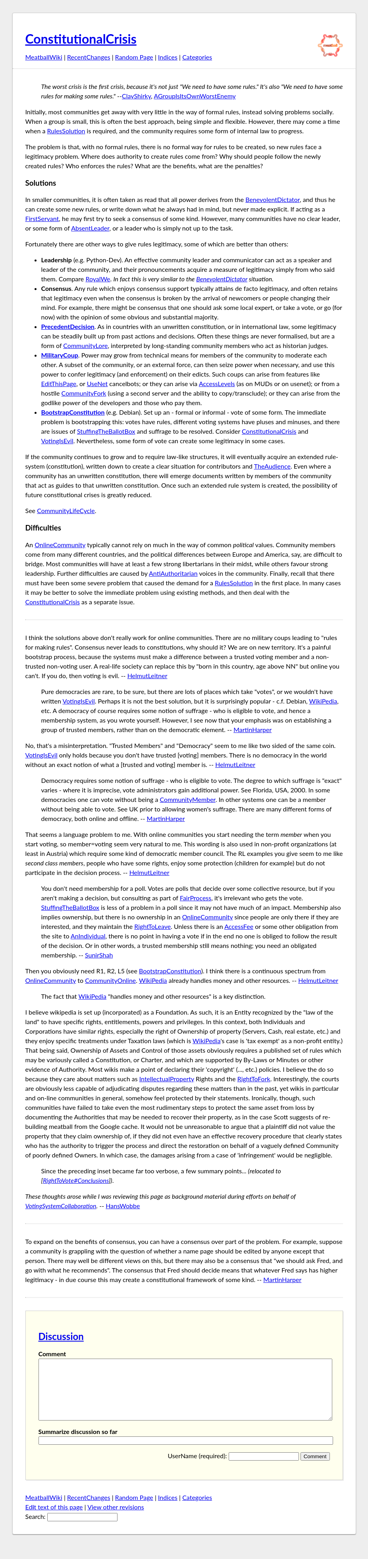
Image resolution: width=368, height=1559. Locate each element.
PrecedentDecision (67, 326)
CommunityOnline (110, 980)
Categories (197, 57)
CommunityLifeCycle (66, 510)
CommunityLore (85, 345)
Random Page (134, 57)
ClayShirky (136, 96)
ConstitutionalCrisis (81, 38)
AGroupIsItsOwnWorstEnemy (195, 96)
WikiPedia (323, 701)
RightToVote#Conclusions (76, 1180)
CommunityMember (188, 799)
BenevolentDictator (272, 199)
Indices (167, 57)
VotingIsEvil (57, 440)
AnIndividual (88, 936)
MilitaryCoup (59, 355)
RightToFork (253, 1078)
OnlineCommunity (60, 544)
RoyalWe (97, 279)
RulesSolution (66, 131)
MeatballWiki (43, 57)
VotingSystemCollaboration (60, 1205)
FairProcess (195, 898)
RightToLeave (152, 926)
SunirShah (99, 955)
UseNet (97, 383)
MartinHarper (252, 729)
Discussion (61, 1336)
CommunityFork (84, 393)
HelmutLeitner (147, 675)
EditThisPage (59, 383)
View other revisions (115, 1518)
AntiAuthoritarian (173, 573)
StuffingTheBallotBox (106, 431)
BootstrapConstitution (73, 412)
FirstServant (42, 218)
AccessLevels (217, 383)
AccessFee (238, 926)
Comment (52, 1353)
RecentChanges (88, 57)
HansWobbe (123, 1205)
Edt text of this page (54, 1518)
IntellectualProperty (166, 1078)
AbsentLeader (90, 228)
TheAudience (272, 466)
